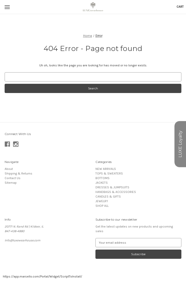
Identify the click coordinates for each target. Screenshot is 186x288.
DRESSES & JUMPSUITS (112, 187)
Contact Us (13, 178)
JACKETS (101, 182)
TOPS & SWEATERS (109, 173)
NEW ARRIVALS (105, 169)
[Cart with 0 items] (180, 6)
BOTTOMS (102, 178)
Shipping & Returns (18, 173)
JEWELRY (101, 201)
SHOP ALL (102, 206)
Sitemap (11, 182)
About (9, 169)
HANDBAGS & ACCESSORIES (115, 192)
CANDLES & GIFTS (108, 196)
